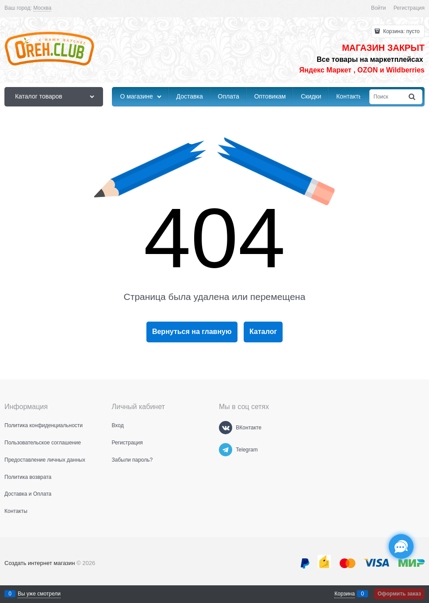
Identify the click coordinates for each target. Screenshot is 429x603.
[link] (42, 8)
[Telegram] (225, 449)
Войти (378, 8)
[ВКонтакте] (225, 427)
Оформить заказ (399, 594)
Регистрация (409, 8)
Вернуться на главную (192, 331)
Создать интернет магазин (39, 563)
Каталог (263, 331)
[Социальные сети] (401, 546)
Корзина (344, 593)
